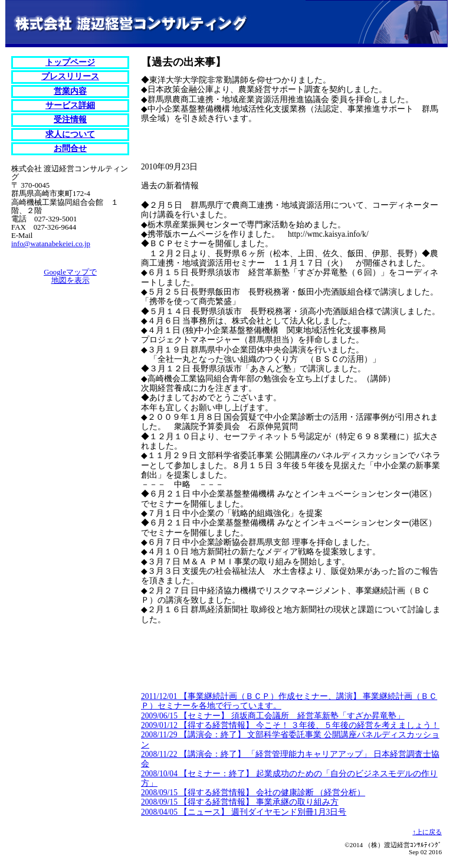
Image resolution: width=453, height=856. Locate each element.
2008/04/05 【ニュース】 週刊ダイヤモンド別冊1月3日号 (243, 812)
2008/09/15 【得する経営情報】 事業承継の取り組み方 (240, 802)
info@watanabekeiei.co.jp (50, 244)
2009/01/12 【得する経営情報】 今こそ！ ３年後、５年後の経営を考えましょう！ (290, 725)
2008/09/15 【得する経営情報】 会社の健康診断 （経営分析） (253, 792)
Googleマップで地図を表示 (70, 276)
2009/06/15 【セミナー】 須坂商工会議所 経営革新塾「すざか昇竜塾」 (273, 715)
